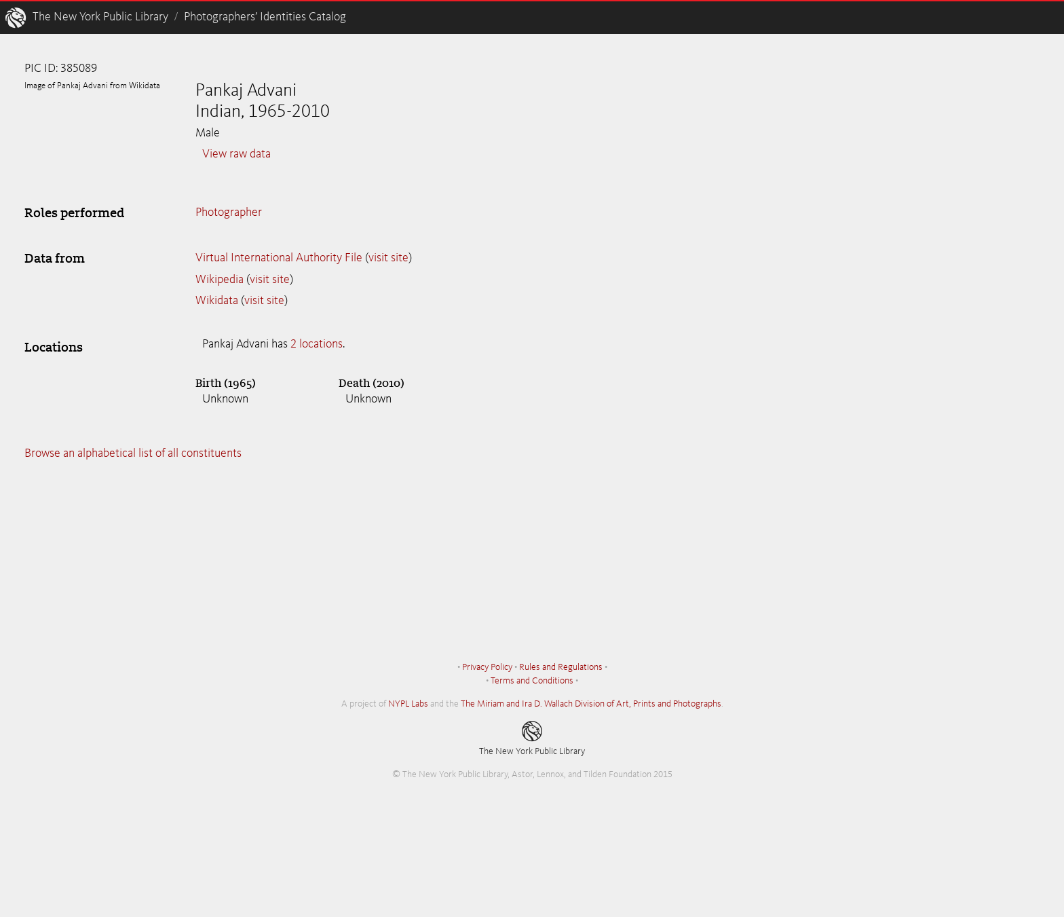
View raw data (236, 154)
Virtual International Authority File (278, 258)
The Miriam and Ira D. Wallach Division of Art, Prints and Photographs (591, 704)
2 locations (316, 344)
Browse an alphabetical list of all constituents (133, 453)
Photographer (228, 212)
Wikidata (216, 301)
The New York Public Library (100, 17)
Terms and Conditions (532, 681)
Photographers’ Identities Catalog (265, 17)
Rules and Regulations (561, 667)
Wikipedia (219, 280)
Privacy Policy (487, 667)
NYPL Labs (408, 704)
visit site (388, 258)
